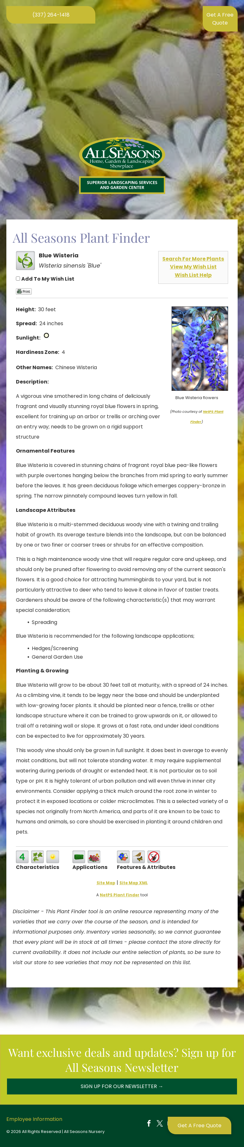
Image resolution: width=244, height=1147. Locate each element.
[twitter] (160, 1124)
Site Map (106, 882)
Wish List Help (193, 275)
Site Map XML (133, 882)
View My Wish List (193, 266)
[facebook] (149, 1124)
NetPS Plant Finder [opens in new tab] (119, 895)
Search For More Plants (193, 258)
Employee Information (34, 1119)
